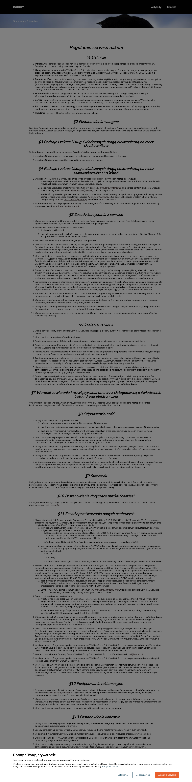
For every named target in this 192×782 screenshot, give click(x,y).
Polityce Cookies (109, 766)
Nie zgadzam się (142, 775)
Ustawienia (123, 775)
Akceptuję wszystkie (167, 775)
